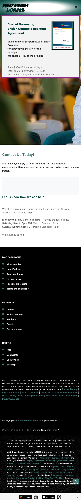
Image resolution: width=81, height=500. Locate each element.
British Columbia (15, 314)
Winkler (59, 478)
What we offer (14, 264)
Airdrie (36, 463)
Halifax (37, 472)
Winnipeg (57, 475)
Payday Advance (10, 392)
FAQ (9, 350)
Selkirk (39, 478)
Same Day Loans (30, 392)
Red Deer (62, 460)
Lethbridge (51, 460)
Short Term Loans (55, 395)
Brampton (34, 469)
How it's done (14, 269)
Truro (70, 472)
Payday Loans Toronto (62, 466)
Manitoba (11, 319)
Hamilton (44, 469)
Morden (10, 478)
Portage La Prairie (25, 478)
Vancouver (44, 458)
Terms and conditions (18, 288)
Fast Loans (71, 395)
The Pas (49, 478)
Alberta (10, 309)
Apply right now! (15, 274)
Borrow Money (69, 389)
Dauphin (69, 475)
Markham (55, 469)
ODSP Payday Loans (12, 395)
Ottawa (10, 469)
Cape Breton (48, 472)
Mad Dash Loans (29, 420)
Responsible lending (17, 284)
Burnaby (65, 458)
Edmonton (40, 460)
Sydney (10, 475)
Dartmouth (61, 472)
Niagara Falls (68, 469)
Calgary (29, 460)
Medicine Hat (23, 463)
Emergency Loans (34, 395)
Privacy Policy (14, 279)
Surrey (55, 458)
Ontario (10, 324)
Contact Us (12, 355)
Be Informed (13, 359)
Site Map (11, 364)
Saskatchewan (14, 329)
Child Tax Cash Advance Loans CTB (58, 392)
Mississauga (21, 469)
